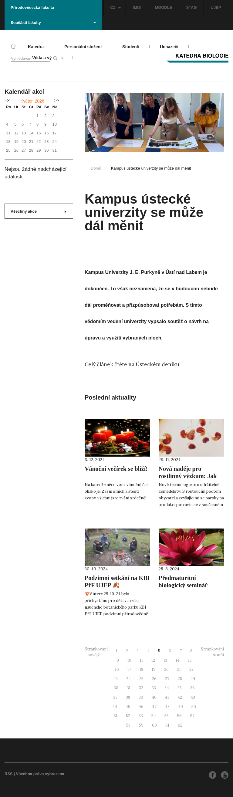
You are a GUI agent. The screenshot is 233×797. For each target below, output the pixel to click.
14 (178, 660)
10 (129, 660)
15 (190, 660)
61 (167, 725)
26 (154, 678)
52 (128, 715)
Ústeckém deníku (157, 364)
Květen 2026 (32, 101)
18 (141, 669)
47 (154, 706)
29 (193, 678)
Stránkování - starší (212, 652)
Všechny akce (38, 211)
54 (153, 715)
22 (191, 669)
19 (154, 669)
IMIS (137, 7)
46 (141, 706)
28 (180, 678)
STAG (191, 7)
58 (128, 725)
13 (165, 660)
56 (179, 715)
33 (154, 688)
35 (179, 688)
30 (116, 688)
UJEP (216, 7)
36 (192, 688)
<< (7, 100)
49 (180, 706)
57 (192, 715)
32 (141, 688)
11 (141, 660)
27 (167, 678)
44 (114, 706)
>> (56, 100)
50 (193, 706)
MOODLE (163, 7)
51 (115, 715)
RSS (9, 774)
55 (166, 715)
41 (167, 697)
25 (141, 678)
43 (193, 697)
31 (128, 688)
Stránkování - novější (96, 652)
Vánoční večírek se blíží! (116, 468)
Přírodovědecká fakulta (32, 7)
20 (166, 669)
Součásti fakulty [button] (53, 22)
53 (141, 715)
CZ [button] (115, 7)
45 (128, 706)
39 (141, 697)
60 (154, 725)
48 (167, 706)
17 (129, 669)
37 (115, 697)
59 (141, 725)
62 (180, 725)
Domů (96, 168)
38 (128, 697)
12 (153, 660)
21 (179, 669)
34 (166, 688)
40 (154, 697)
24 (128, 678)
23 (115, 678)
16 (117, 669)
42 (179, 697)
